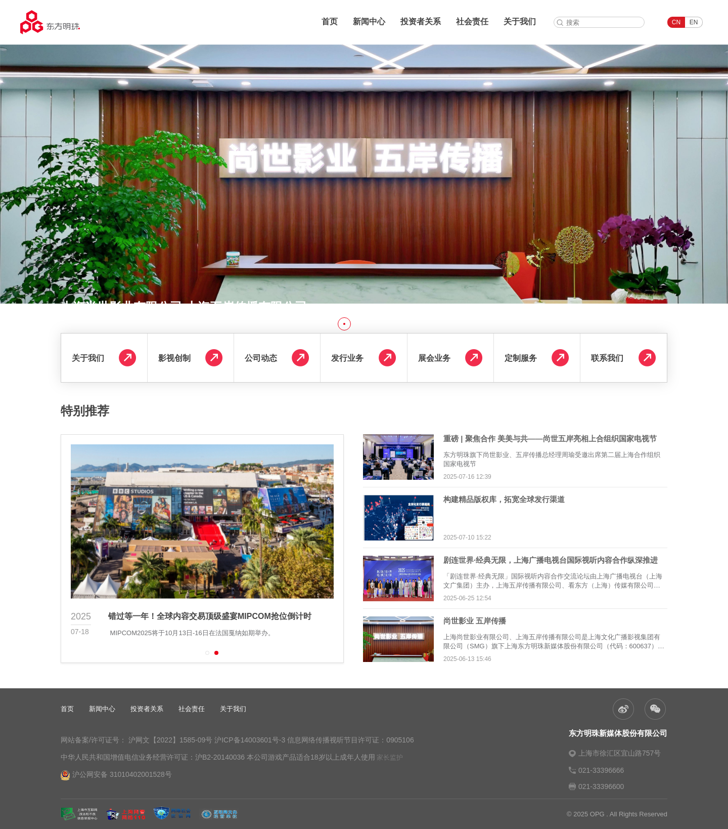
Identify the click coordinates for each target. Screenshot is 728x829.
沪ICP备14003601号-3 (249, 740)
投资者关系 (420, 21)
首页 (330, 21)
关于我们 (520, 21)
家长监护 (390, 757)
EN (694, 22)
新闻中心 (369, 21)
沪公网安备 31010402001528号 (116, 775)
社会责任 (472, 21)
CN (676, 22)
